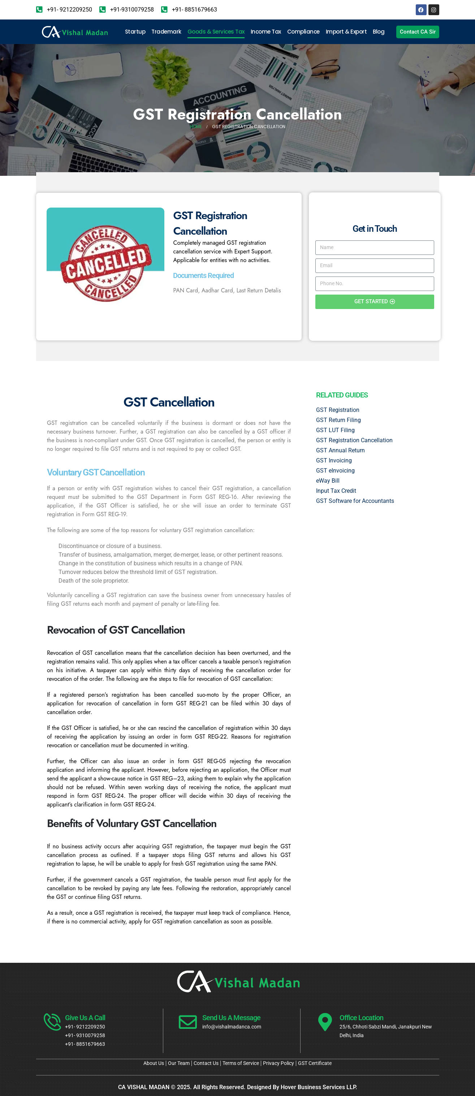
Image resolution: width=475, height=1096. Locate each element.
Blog (378, 31)
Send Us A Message (231, 1017)
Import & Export (346, 31)
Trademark (166, 31)
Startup (135, 31)
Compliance (303, 31)
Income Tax (266, 31)
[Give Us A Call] (51, 1022)
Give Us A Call (85, 1017)
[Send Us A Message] (188, 1022)
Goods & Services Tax (216, 31)
